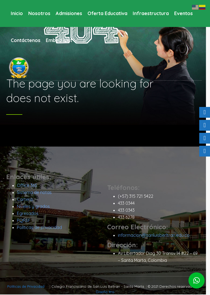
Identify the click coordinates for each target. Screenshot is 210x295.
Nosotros (39, 13)
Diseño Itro (107, 292)
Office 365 (29, 185)
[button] (196, 280)
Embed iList (59, 40)
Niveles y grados (35, 206)
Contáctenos (25, 40)
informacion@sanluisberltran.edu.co (155, 235)
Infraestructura (151, 13)
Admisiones (69, 13)
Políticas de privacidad (41, 227)
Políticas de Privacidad (28, 287)
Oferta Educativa (107, 13)
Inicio (17, 13)
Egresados (29, 213)
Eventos (183, 13)
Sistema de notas (36, 192)
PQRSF (25, 220)
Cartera (26, 199)
